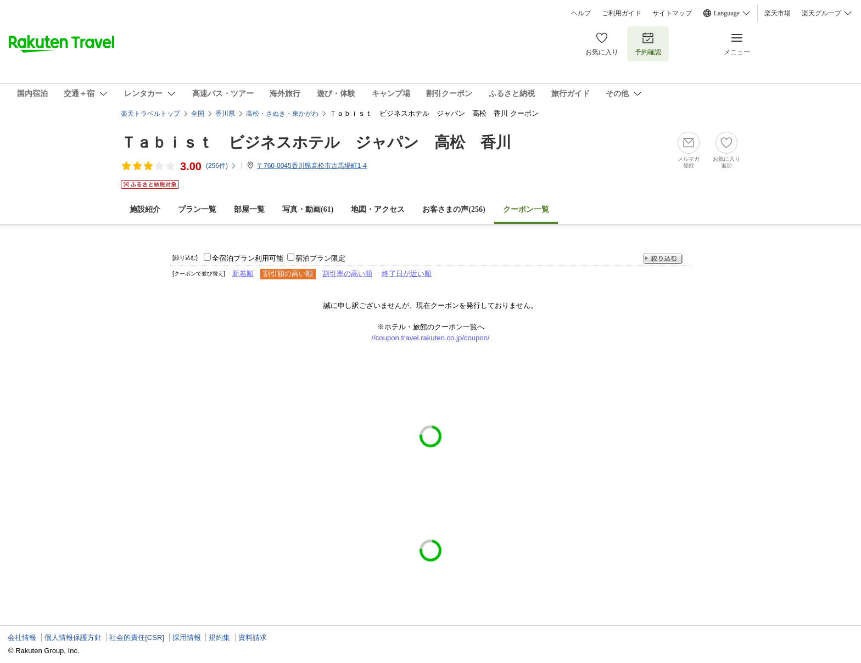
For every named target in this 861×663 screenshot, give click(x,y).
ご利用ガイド (621, 13)
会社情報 (22, 637)
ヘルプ (581, 13)
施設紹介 (145, 209)
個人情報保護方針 (73, 637)
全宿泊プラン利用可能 (247, 258)
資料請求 (252, 637)
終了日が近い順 (407, 273)
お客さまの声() (453, 209)
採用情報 (186, 637)
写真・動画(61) (307, 209)
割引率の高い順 (347, 273)
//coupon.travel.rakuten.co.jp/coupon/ (431, 338)
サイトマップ (672, 13)
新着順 (243, 273)
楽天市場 (777, 13)
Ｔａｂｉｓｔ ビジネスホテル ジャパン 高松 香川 (316, 142)
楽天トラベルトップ (150, 113)
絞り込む (663, 259)
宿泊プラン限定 (320, 258)
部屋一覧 (249, 209)
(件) (221, 165)
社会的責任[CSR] (136, 637)
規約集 (219, 637)
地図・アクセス (378, 209)
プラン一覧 (197, 209)
